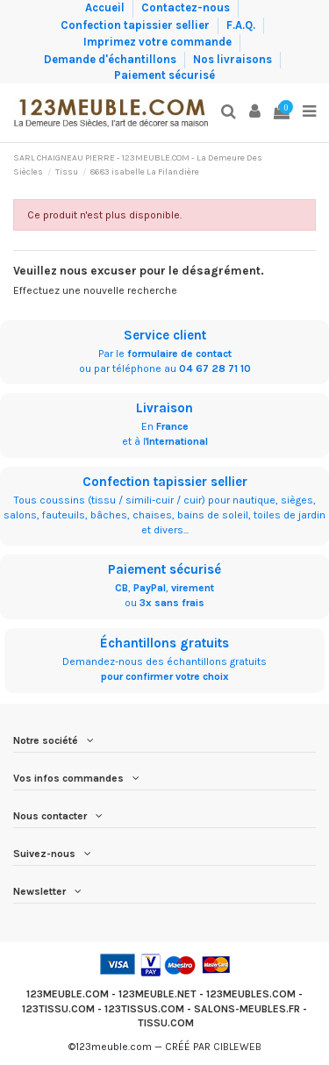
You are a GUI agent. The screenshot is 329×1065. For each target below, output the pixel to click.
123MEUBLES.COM (251, 994)
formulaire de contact (179, 353)
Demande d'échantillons (111, 58)
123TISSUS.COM (144, 1009)
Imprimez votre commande (158, 41)
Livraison (164, 408)
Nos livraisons (234, 58)
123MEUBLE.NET (157, 994)
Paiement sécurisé (164, 75)
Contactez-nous (186, 7)
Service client (165, 335)
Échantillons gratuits (164, 643)
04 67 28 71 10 (215, 368)
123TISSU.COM (58, 1009)
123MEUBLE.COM (67, 994)
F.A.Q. (242, 24)
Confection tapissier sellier (136, 24)
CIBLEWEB (237, 1046)
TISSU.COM (166, 1023)
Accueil (106, 7)
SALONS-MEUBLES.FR (247, 1009)
